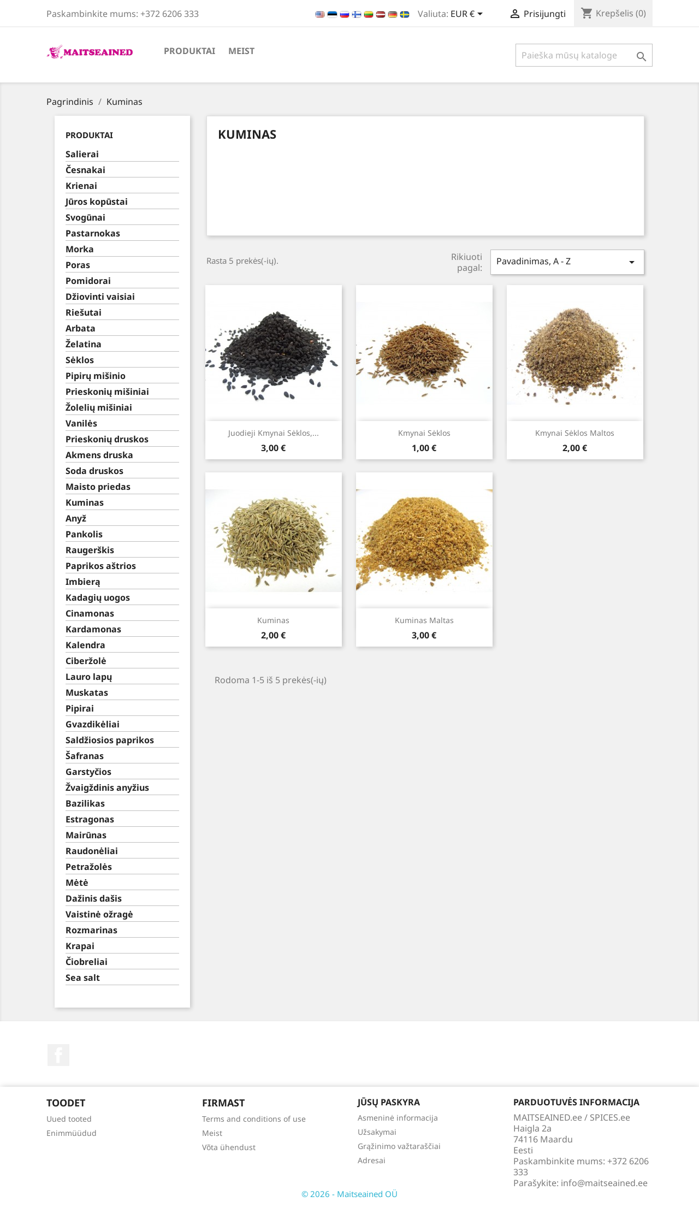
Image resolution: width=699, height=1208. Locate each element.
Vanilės (81, 423)
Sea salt (83, 978)
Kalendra (85, 645)
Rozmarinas (91, 930)
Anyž (76, 518)
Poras (78, 265)
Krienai (81, 186)
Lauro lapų (89, 677)
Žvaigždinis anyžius (107, 788)
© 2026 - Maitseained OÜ (349, 1193)
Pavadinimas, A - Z (567, 262)
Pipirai (80, 708)
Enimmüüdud (71, 1133)
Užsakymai (377, 1132)
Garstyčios (88, 772)
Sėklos (80, 360)
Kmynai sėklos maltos (574, 433)
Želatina (84, 344)
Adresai (372, 1160)
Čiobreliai (87, 962)
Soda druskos (94, 471)
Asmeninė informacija (398, 1117)
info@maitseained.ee (604, 1183)
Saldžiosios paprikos (110, 740)
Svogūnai (85, 217)
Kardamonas (93, 629)
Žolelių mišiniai (99, 407)
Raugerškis (90, 550)
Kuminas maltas (424, 620)
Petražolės (89, 867)
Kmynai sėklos (424, 433)
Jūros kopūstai (97, 202)
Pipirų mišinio (96, 376)
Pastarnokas (93, 233)
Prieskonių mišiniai (107, 392)
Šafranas (85, 756)
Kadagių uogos (98, 597)
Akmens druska (99, 455)
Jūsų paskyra (389, 1102)
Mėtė (77, 883)
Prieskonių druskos (107, 439)
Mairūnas (86, 835)
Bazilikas (85, 803)
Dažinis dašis (94, 898)
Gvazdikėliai (93, 724)
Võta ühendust (229, 1147)
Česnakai (85, 170)
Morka (80, 249)
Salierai (82, 154)
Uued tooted (69, 1119)
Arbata (81, 328)
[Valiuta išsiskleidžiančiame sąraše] (469, 14)
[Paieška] (584, 55)
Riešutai (84, 312)
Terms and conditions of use (254, 1119)
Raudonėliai (92, 851)
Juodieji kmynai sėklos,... (273, 433)
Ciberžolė (86, 661)
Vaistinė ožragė (99, 914)
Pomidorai (88, 281)
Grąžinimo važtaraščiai (399, 1146)
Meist (241, 51)
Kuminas (85, 502)
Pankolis (84, 534)
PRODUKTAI (189, 51)
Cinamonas (90, 613)
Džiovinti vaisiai (100, 297)
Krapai (80, 946)
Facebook (58, 1055)
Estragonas (90, 819)
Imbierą (83, 582)
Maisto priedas (98, 487)
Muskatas (87, 692)
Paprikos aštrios (101, 566)
